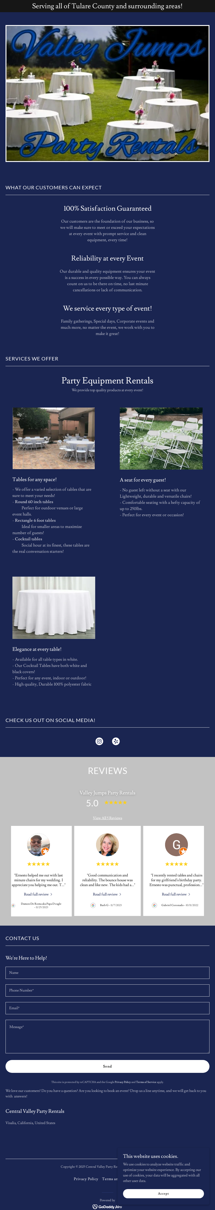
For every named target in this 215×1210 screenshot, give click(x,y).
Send (107, 1066)
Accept (163, 1193)
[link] (99, 742)
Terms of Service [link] (146, 1082)
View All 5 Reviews (107, 818)
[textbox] (107, 973)
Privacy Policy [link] (123, 1082)
